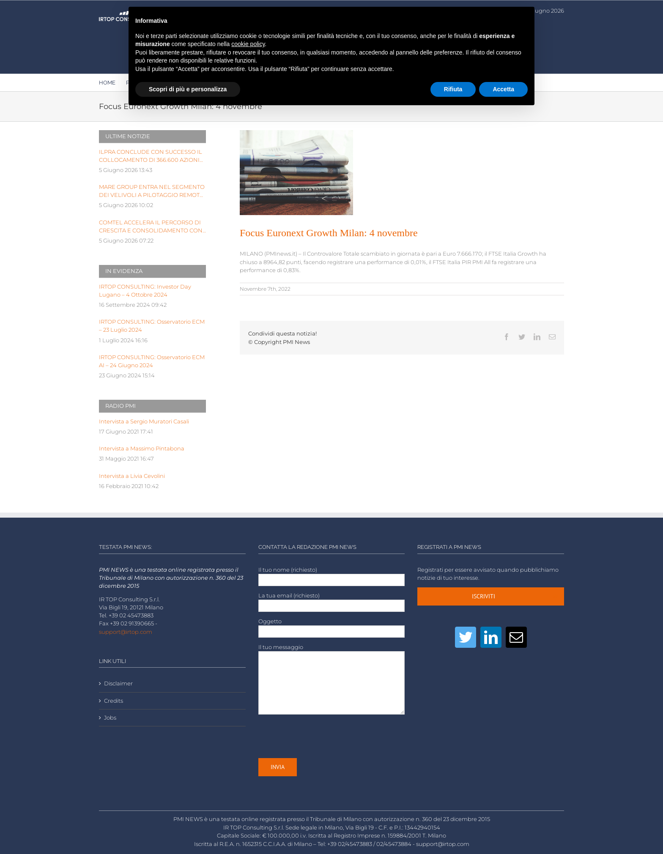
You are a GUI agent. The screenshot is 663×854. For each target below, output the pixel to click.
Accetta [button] (503, 89)
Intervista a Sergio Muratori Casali (144, 421)
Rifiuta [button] (453, 89)
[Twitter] (465, 637)
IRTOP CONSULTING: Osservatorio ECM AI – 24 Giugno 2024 (152, 361)
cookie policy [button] (248, 44)
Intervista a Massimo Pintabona (141, 448)
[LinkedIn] (490, 637)
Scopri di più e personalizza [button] (188, 89)
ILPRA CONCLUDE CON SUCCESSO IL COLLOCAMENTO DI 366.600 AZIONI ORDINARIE (150, 156)
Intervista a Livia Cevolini (132, 476)
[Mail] (516, 637)
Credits (113, 701)
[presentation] (322, 736)
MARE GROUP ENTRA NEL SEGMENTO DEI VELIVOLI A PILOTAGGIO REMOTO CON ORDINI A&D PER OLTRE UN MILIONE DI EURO (152, 191)
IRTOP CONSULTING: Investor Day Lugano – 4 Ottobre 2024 (145, 291)
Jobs (110, 718)
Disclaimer (118, 683)
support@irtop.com (125, 632)
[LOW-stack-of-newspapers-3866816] (296, 172)
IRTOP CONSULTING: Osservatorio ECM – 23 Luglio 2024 (152, 326)
